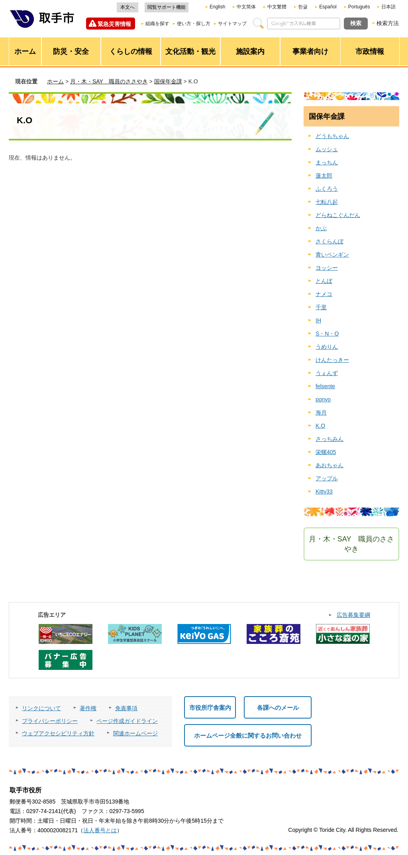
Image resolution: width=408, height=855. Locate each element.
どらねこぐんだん (338, 215)
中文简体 (246, 7)
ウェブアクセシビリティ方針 (58, 733)
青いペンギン (332, 254)
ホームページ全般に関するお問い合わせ (248, 735)
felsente (325, 386)
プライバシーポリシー (50, 721)
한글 (303, 7)
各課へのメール (278, 707)
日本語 (388, 7)
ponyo (323, 399)
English (217, 7)
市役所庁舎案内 (210, 707)
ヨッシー (327, 268)
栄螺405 (326, 452)
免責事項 (126, 708)
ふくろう (327, 189)
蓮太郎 (324, 175)
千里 (321, 307)
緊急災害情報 (114, 24)
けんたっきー (332, 360)
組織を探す (157, 23)
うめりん (327, 347)
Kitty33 (324, 491)
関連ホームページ (135, 733)
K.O (320, 426)
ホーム (55, 81)
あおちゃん (329, 465)
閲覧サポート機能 (166, 7)
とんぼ (324, 281)
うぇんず (327, 373)
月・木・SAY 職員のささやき (109, 81)
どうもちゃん (332, 136)
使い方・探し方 (193, 23)
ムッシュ (327, 149)
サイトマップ (232, 23)
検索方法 (388, 23)
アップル (327, 478)
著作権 (88, 708)
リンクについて (41, 708)
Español (327, 7)
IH (318, 320)
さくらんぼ (329, 241)
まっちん (327, 162)
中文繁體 (276, 7)
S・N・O (327, 333)
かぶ (321, 228)
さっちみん (329, 439)
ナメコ (324, 294)
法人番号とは (100, 830)
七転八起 (327, 202)
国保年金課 (168, 81)
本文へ (127, 7)
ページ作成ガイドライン (127, 721)
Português (359, 7)
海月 (321, 412)
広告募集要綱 (353, 615)
